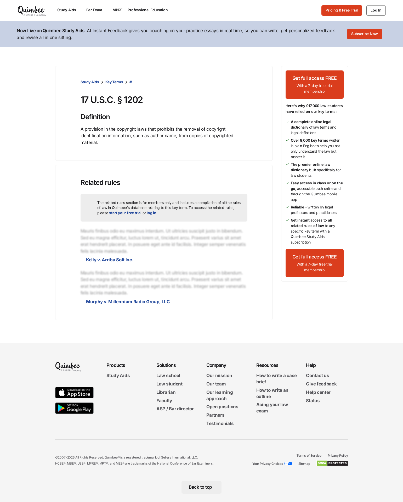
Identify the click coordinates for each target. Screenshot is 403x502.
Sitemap (304, 464)
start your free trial (125, 213)
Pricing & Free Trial (342, 10)
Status (313, 400)
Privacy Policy (338, 455)
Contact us (317, 375)
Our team (216, 384)
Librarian (165, 392)
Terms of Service (309, 455)
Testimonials (220, 423)
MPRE (117, 10)
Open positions (222, 407)
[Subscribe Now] (364, 34)
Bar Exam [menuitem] (96, 10)
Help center (318, 392)
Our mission (219, 375)
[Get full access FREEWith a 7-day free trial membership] (315, 84)
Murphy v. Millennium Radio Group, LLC (128, 301)
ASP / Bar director (175, 409)
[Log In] (375, 10)
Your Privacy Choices (267, 464)
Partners (215, 415)
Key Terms (114, 82)
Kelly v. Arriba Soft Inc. (110, 259)
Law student (169, 384)
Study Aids (90, 82)
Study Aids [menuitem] (69, 10)
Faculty (164, 400)
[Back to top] (201, 487)
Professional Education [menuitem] (150, 10)
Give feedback (321, 384)
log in (151, 213)
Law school (168, 375)
